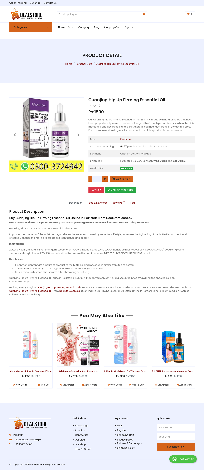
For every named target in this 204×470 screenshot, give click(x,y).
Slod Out (44, 384)
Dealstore (125, 139)
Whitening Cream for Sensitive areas (79, 371)
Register (121, 430)
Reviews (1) (118, 202)
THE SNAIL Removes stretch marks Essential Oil (177, 371)
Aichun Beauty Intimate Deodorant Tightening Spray (38, 371)
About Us (79, 430)
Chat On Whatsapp (120, 190)
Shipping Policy (125, 448)
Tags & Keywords (97, 202)
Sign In (129, 27)
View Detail (21, 384)
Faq (132, 202)
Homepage (80, 425)
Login (119, 425)
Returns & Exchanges (128, 443)
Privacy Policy (124, 439)
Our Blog (79, 439)
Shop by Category (78, 27)
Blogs (97, 27)
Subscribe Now (176, 446)
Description (75, 202)
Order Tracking (18, 3)
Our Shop (35, 3)
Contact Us (50, 3)
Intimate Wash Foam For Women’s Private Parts (130, 371)
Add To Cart (121, 178)
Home (61, 27)
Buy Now (96, 190)
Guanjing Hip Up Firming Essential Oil (58, 287)
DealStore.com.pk (69, 291)
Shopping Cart (111, 27)
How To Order (82, 449)
